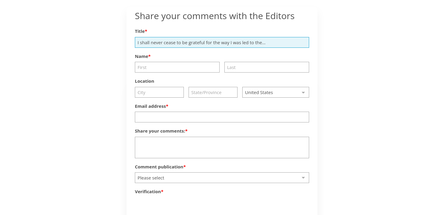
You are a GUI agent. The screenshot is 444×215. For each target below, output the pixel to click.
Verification (148, 191)
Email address (150, 106)
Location (144, 81)
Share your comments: (160, 131)
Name (141, 56)
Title (140, 31)
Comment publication (159, 167)
